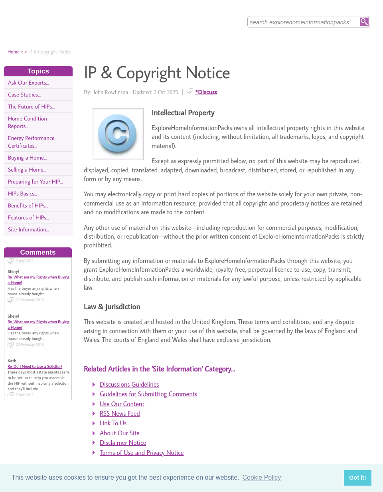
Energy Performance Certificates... (31, 141)
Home (14, 52)
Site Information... (28, 229)
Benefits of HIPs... (28, 205)
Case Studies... (24, 94)
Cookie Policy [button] (261, 477)
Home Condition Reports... (27, 122)
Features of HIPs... (28, 217)
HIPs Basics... (22, 193)
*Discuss (206, 92)
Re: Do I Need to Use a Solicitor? (35, 363)
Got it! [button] (357, 477)
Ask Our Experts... (28, 82)
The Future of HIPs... (31, 106)
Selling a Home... (27, 169)
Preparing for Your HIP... (35, 181)
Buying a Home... (27, 157)
